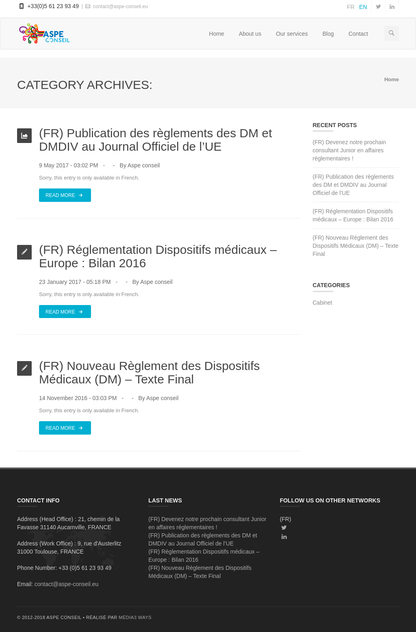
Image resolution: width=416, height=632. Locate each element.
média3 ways (135, 617)
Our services (292, 33)
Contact (358, 33)
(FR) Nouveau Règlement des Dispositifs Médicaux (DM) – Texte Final (149, 372)
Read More (65, 195)
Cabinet (322, 302)
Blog (328, 33)
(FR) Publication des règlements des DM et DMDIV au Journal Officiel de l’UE (155, 139)
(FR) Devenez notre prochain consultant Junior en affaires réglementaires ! (349, 150)
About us (250, 33)
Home (216, 33)
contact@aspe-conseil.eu (116, 6)
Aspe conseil (144, 165)
